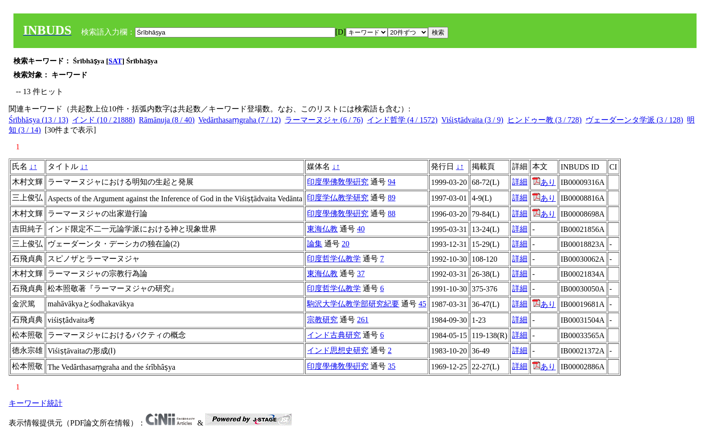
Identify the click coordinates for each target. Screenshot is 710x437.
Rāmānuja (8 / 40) (167, 120)
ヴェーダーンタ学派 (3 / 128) (634, 120)
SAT (115, 61)
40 (361, 229)
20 (345, 244)
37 (361, 273)
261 (362, 320)
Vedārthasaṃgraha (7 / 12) (239, 120)
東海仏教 (322, 229)
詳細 (519, 182)
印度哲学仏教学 (334, 259)
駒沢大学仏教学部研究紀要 (353, 304)
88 (391, 213)
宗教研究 (322, 320)
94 (391, 182)
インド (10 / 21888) (103, 120)
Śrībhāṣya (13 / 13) (38, 120)
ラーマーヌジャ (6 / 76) (324, 120)
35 (391, 366)
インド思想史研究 (337, 350)
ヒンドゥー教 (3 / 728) (544, 120)
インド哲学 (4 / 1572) (402, 120)
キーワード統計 (35, 403)
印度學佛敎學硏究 (337, 182)
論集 (314, 244)
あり (544, 182)
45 (422, 304)
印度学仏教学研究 (337, 198)
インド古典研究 (334, 335)
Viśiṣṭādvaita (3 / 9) (472, 120)
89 (391, 198)
